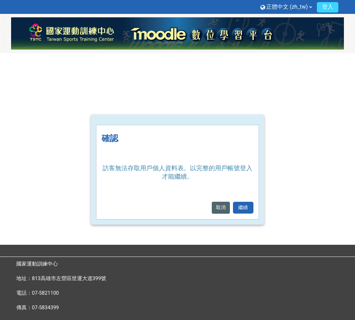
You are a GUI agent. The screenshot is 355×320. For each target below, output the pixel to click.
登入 (327, 6)
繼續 (243, 207)
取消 (221, 207)
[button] (286, 6)
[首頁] (177, 33)
